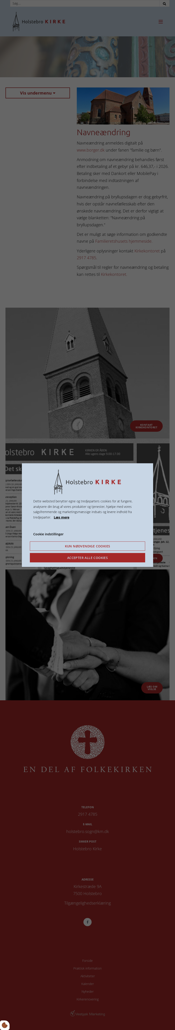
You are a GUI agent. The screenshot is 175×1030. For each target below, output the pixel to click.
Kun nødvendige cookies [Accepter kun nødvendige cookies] (87, 546)
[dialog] (87, 515)
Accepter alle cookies (87, 558)
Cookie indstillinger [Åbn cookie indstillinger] (48, 534)
